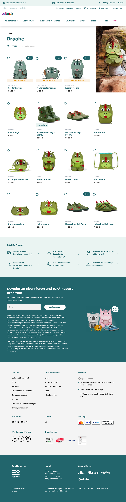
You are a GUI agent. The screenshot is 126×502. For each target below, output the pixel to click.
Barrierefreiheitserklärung (56, 491)
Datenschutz (70, 488)
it (26, 422)
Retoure (15, 386)
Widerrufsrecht (102, 488)
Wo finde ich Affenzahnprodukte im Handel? (19, 265)
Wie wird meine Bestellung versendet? (19, 252)
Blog (46, 378)
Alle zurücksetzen (28, 46)
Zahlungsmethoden (20, 395)
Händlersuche (51, 395)
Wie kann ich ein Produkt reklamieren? (100, 252)
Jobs (47, 391)
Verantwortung (51, 382)
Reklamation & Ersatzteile (23, 391)
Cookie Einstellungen (53, 488)
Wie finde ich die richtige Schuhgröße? (99, 263)
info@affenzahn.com (45, 335)
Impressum (88, 488)
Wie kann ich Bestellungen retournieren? (56, 254)
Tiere (11, 33)
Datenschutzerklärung (32, 337)
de (13, 422)
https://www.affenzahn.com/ (54, 341)
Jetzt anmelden (55, 307)
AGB (79, 488)
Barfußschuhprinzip (53, 386)
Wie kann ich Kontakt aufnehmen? (59, 263)
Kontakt (15, 399)
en (18, 422)
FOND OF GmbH (51, 471)
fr (22, 422)
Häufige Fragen (15, 245)
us (46, 422)
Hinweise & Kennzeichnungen (24, 404)
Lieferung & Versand (20, 378)
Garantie (15, 382)
